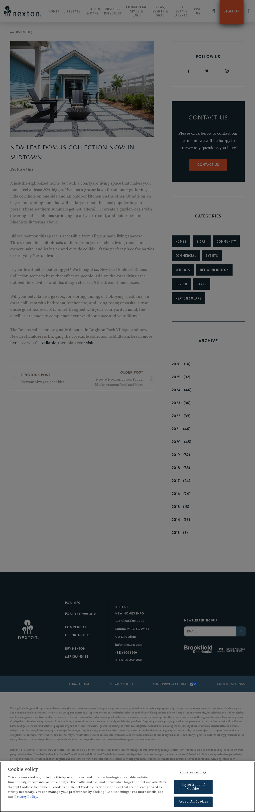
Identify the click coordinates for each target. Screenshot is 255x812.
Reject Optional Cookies (193, 788)
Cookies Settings (193, 773)
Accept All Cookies (193, 802)
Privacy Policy (25, 797)
